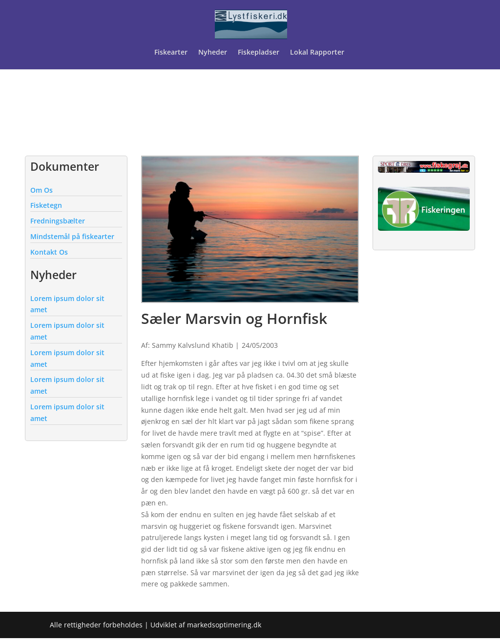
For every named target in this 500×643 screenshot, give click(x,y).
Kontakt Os (49, 252)
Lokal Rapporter (318, 53)
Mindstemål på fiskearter (72, 236)
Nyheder (212, 53)
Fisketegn (46, 205)
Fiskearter (171, 53)
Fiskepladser (258, 53)
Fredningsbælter (57, 220)
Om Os (41, 190)
